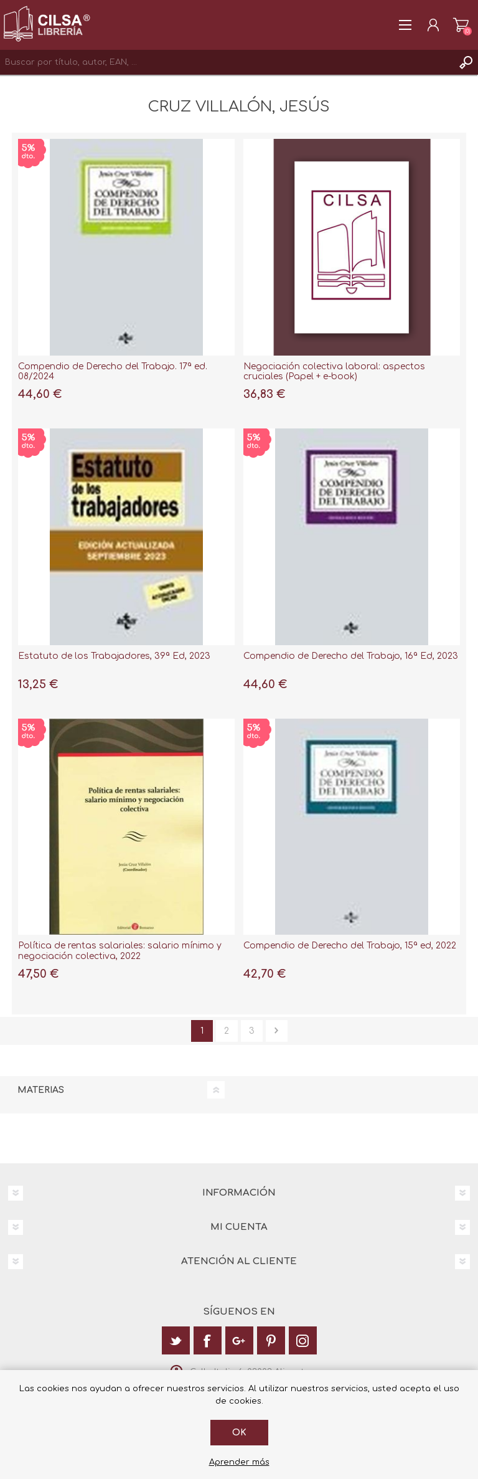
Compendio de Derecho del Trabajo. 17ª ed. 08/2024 (112, 372)
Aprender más (239, 1462)
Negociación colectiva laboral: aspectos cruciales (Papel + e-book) (334, 372)
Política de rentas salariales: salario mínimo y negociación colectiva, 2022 (120, 951)
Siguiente (277, 1031)
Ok (239, 1432)
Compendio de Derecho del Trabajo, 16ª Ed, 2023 (350, 656)
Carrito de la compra (461, 25)
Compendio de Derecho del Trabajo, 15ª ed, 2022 (349, 945)
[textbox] (226, 62)
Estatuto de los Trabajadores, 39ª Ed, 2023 (114, 656)
